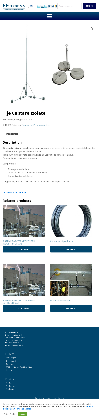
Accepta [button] (22, 414)
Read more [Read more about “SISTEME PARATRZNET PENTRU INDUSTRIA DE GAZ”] (23, 249)
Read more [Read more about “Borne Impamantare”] (71, 308)
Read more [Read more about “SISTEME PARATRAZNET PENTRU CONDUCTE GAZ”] (23, 308)
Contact (9, 370)
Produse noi (10, 386)
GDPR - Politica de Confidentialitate (19, 367)
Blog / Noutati (11, 361)
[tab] (12, 134)
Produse (9, 383)
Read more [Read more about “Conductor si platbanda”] (71, 249)
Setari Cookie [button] (10, 414)
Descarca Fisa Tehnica (14, 192)
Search (89, 6)
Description (12, 133)
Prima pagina (11, 358)
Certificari (9, 364)
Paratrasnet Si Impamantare (36, 125)
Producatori (10, 389)
